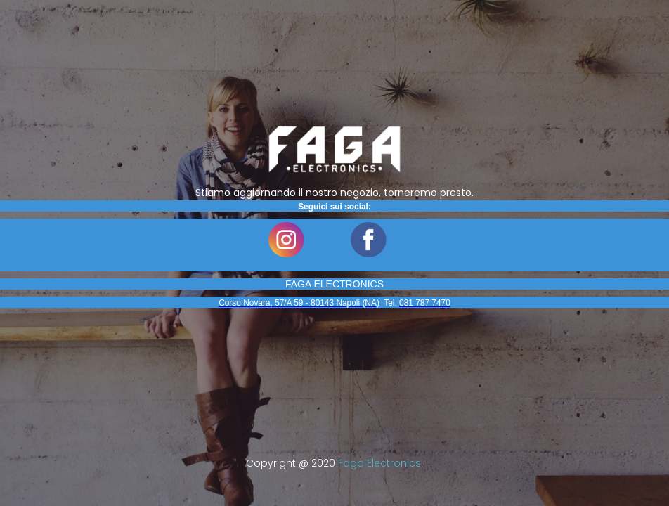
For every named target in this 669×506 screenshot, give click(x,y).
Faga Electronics (379, 463)
